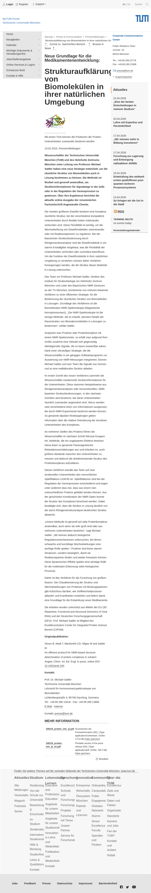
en (129, 4)
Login (8, 4)
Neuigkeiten (38, 39)
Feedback (30, 883)
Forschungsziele (71, 805)
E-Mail (48, 706)
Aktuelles (21, 777)
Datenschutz (64, 883)
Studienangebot (39, 785)
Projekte (66, 810)
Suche (142, 4)
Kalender (38, 44)
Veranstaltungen (24, 795)
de (123, 4)
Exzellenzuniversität (119, 785)
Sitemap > (49, 36)
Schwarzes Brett (38, 70)
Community (100, 777)
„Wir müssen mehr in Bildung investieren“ (126, 141)
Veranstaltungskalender (126, 230)
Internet (58, 706)
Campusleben (100, 790)
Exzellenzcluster (71, 785)
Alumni (96, 815)
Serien (18, 811)
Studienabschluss (41, 829)
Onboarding (99, 785)
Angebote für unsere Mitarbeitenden (54, 809)
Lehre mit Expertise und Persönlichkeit (127, 124)
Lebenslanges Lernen (55, 780)
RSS (119, 212)
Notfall (111, 855)
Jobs (15, 883)
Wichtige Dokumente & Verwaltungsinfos (38, 50)
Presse (46, 883)
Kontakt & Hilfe (38, 75)
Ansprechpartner (123, 77)
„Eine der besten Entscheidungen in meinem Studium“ (124, 105)
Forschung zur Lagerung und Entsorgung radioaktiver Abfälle (128, 160)
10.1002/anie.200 (54, 665)
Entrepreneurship (87, 785)
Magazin (19, 800)
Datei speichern (92, 739)
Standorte (113, 815)
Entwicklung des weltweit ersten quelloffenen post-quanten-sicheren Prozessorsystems (128, 182)
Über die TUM (114, 780)
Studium (36, 777)
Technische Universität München (142, 17)
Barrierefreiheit (108, 883)
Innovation (84, 777)
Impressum (86, 883)
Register (22, 4)
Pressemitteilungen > (96, 36)
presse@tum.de (64, 713)
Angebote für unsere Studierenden (53, 823)
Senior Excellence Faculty (98, 826)
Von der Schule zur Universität (36, 795)
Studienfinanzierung (42, 854)
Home (9, 34)
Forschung (69, 777)
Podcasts (20, 806)
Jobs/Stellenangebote (38, 59)
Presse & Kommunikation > (70, 36)
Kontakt (34, 869)
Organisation (115, 810)
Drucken (101, 758)
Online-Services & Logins (38, 64)
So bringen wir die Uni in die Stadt (128, 202)
